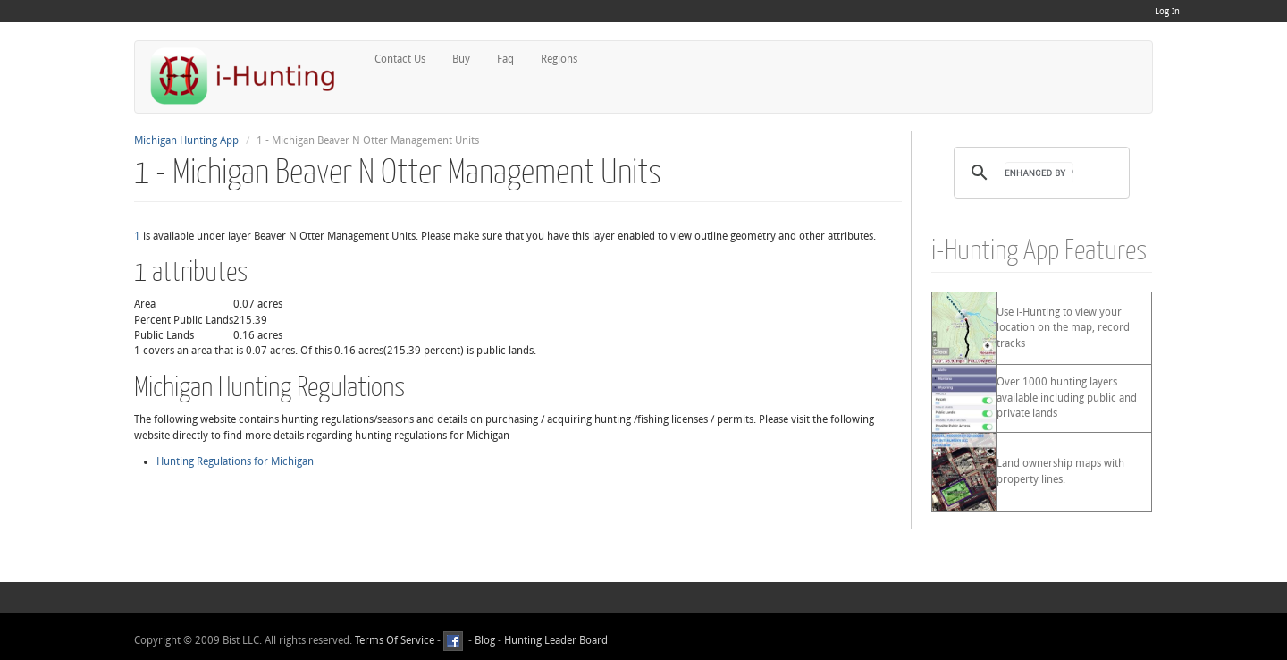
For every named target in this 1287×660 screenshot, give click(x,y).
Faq (505, 59)
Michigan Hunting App (186, 140)
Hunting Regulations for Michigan (235, 461)
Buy (461, 59)
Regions (559, 59)
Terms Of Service (394, 641)
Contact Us (399, 59)
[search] (1039, 172)
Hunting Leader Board (554, 641)
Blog (485, 641)
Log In (1167, 11)
